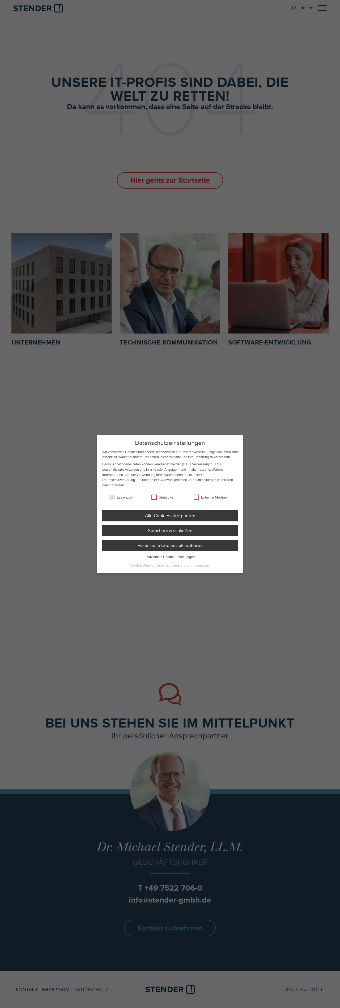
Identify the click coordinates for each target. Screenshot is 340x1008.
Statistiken (163, 500)
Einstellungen (206, 483)
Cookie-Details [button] (142, 568)
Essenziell (121, 500)
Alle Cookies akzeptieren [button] (170, 519)
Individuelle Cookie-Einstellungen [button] (170, 560)
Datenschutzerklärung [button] (173, 568)
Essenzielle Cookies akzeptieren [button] (170, 549)
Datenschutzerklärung (118, 483)
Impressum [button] (201, 568)
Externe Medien (210, 500)
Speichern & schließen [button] (170, 534)
